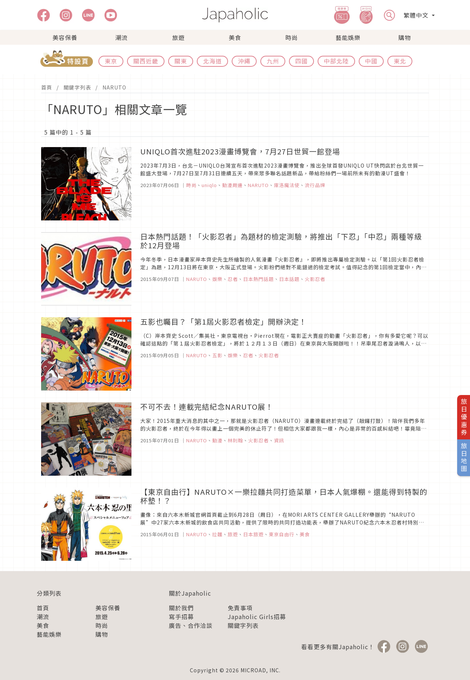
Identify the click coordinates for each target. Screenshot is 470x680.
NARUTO (114, 87)
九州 (273, 60)
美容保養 (65, 37)
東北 (400, 60)
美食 (235, 37)
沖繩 (244, 60)
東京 (111, 60)
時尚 (291, 37)
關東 (180, 60)
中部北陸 (336, 60)
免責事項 (240, 607)
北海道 (212, 60)
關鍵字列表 (77, 87)
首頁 (46, 87)
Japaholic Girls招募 (257, 616)
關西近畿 (145, 60)
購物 (404, 37)
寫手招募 (181, 616)
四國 (301, 60)
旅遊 (178, 37)
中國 (371, 60)
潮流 (121, 37)
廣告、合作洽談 (191, 625)
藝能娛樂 (348, 37)
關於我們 (181, 607)
